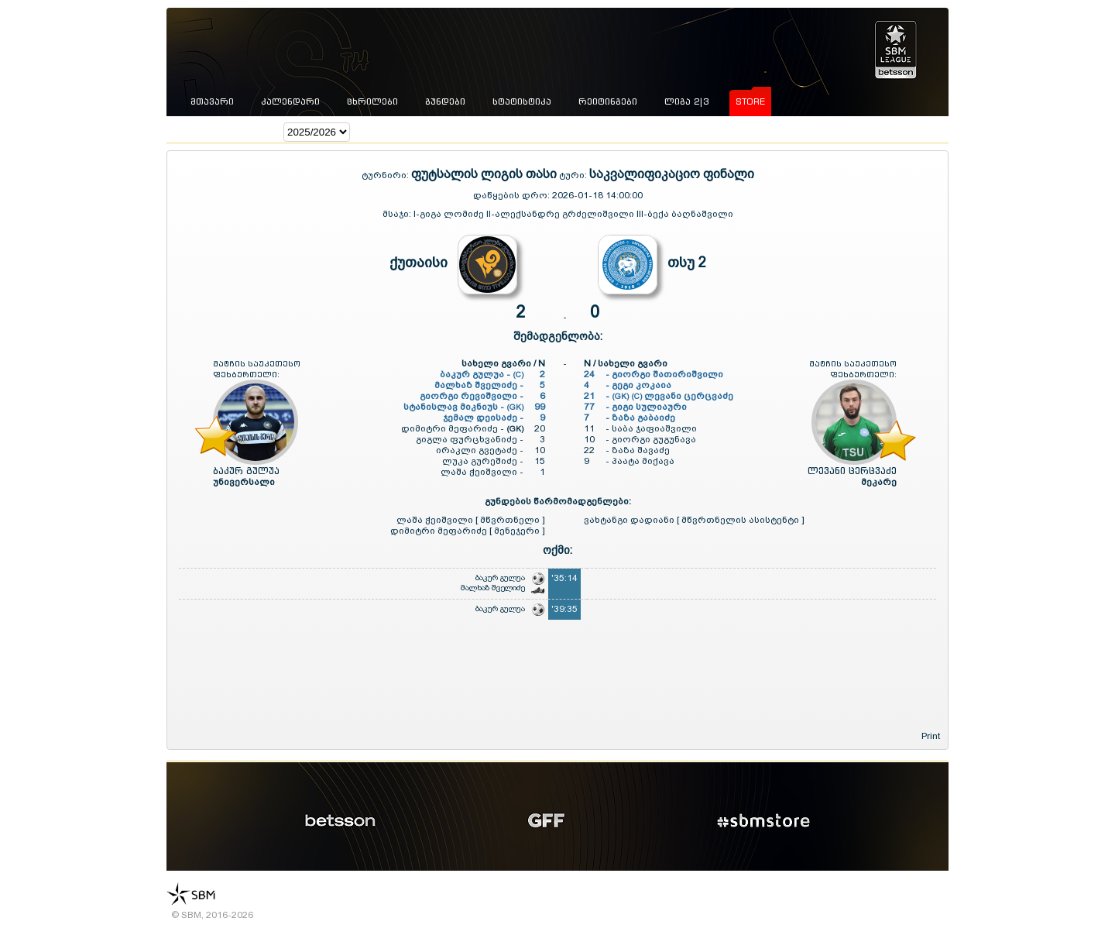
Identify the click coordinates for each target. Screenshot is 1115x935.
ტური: (573, 175)
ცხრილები (372, 101)
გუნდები (445, 101)
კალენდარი (290, 101)
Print (930, 735)
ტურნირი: (386, 175)
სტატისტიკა (521, 101)
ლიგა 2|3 (686, 101)
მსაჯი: (398, 213)
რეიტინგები (607, 101)
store (750, 101)
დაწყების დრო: (511, 195)
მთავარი (212, 101)
